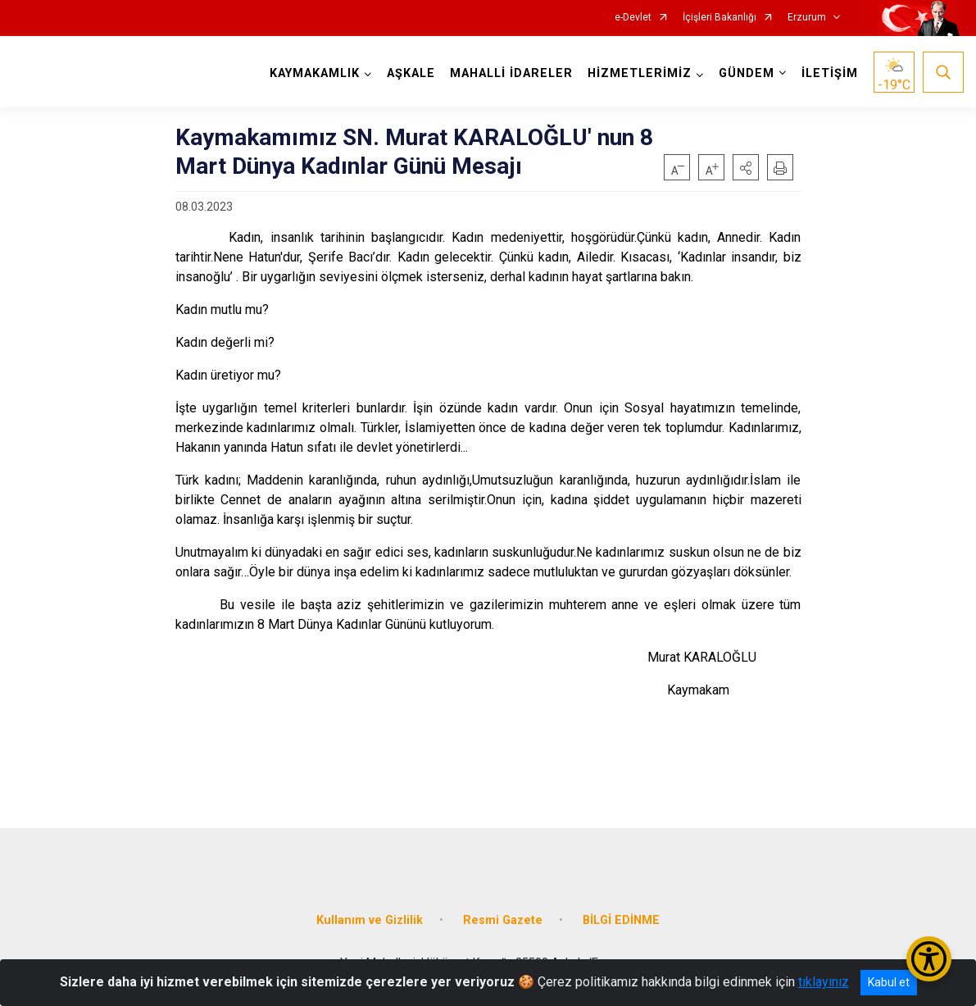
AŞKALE (411, 73)
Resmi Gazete (502, 920)
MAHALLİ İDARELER (511, 73)
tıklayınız (823, 982)
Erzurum (807, 17)
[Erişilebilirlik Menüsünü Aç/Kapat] (928, 958)
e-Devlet (633, 17)
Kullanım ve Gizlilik (369, 920)
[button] (746, 167)
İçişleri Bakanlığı (719, 17)
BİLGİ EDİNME (621, 920)
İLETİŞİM (829, 73)
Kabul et (889, 982)
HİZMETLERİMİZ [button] (640, 73)
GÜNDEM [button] (746, 73)
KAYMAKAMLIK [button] (315, 73)
